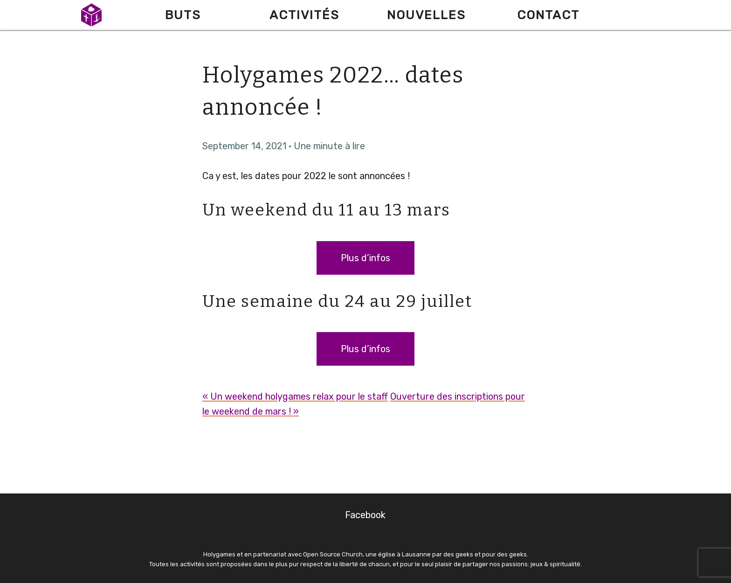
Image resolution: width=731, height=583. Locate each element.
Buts (183, 14)
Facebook (365, 515)
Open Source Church (333, 554)
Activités (304, 14)
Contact (548, 14)
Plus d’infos (365, 258)
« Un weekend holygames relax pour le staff (295, 396)
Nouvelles (426, 14)
